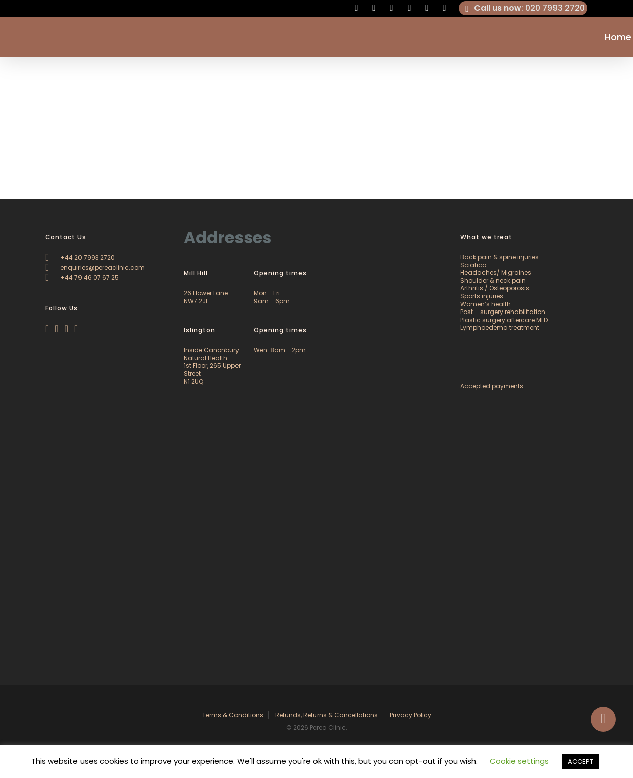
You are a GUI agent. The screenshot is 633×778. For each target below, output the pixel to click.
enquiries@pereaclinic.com (95, 267)
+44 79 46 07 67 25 (82, 277)
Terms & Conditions (232, 715)
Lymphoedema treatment (499, 327)
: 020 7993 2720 (523, 8)
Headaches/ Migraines (495, 272)
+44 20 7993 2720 (80, 257)
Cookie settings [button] (519, 761)
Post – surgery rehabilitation (502, 311)
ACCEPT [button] (580, 761)
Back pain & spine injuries (499, 257)
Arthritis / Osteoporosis (494, 288)
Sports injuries (481, 296)
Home (618, 37)
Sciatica (473, 265)
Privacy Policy (410, 715)
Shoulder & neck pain (493, 280)
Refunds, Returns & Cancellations (326, 715)
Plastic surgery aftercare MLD (504, 320)
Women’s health (485, 304)
